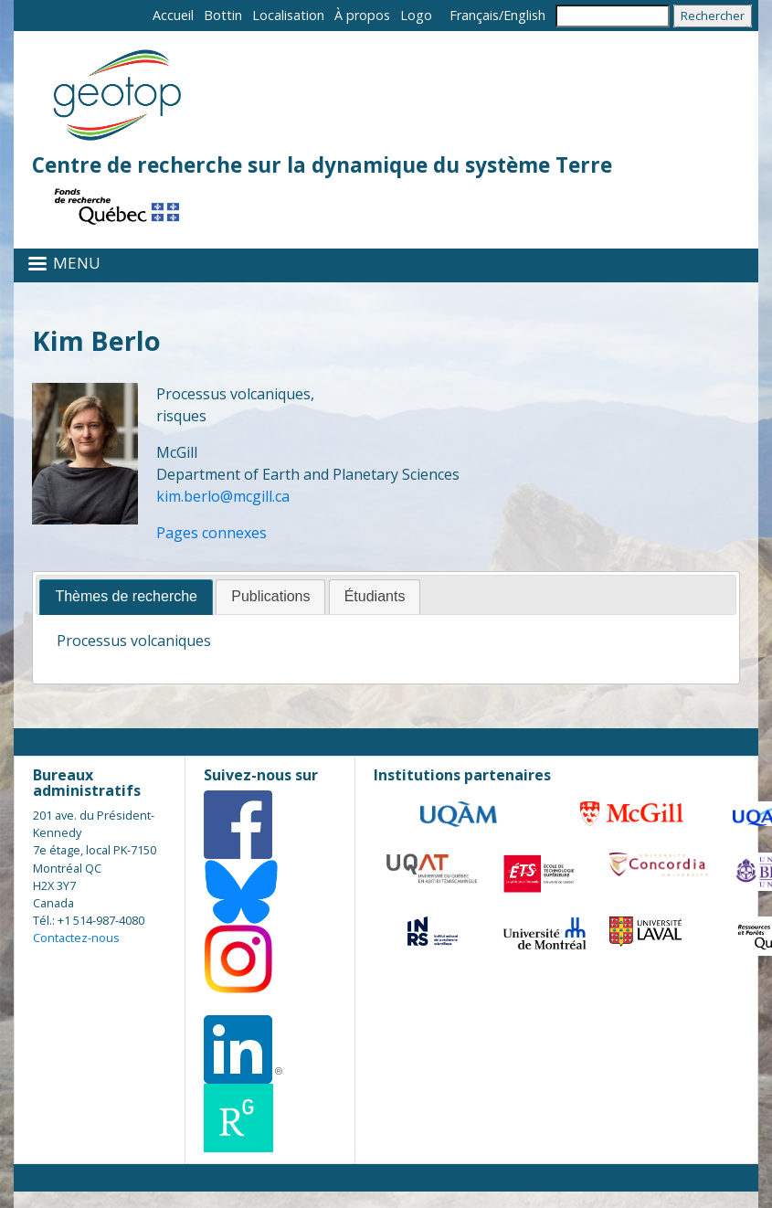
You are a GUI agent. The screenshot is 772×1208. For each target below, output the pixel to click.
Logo (416, 15)
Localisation (288, 15)
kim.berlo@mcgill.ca (223, 496)
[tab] (126, 597)
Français (474, 15)
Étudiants (375, 596)
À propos (362, 15)
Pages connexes (211, 533)
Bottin (223, 15)
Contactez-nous (76, 937)
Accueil (173, 15)
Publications (270, 596)
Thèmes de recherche (126, 596)
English (524, 15)
